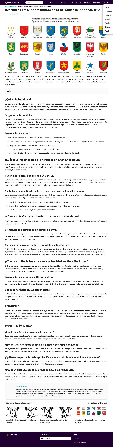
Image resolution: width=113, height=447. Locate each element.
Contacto (76, 438)
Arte (57, 2)
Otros (105, 2)
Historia (70, 2)
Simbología (96, 2)
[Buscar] (41, 2)
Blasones (79, 2)
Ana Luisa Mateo (13, 14)
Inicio (51, 2)
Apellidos (87, 2)
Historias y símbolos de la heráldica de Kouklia (20, 403)
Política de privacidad (80, 442)
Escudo (63, 2)
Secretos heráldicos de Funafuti (97, 403)
